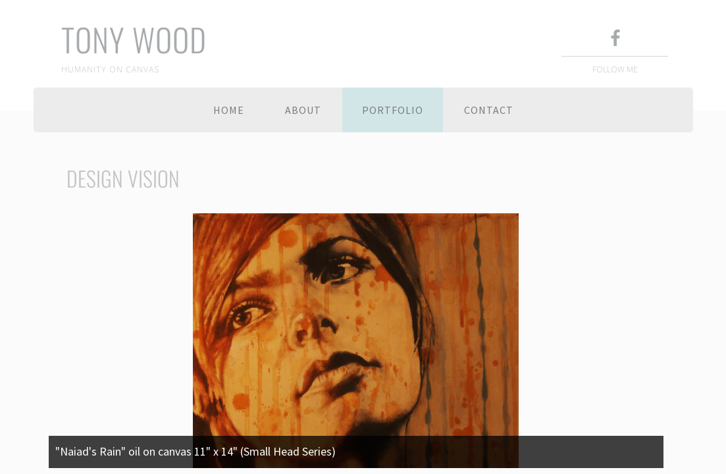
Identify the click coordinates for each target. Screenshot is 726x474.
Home (228, 110)
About (303, 110)
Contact (488, 110)
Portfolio (392, 110)
